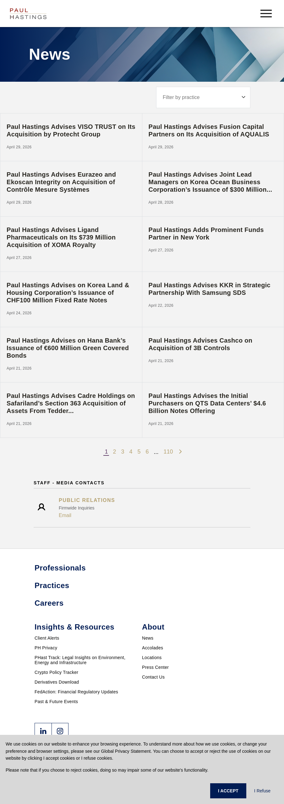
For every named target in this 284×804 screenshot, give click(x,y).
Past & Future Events (56, 701)
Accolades (152, 647)
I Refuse (262, 790)
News (147, 638)
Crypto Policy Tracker (56, 672)
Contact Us (153, 677)
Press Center (155, 667)
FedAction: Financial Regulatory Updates (76, 691)
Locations (152, 657)
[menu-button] (266, 13)
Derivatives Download (57, 682)
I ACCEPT (228, 790)
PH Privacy (46, 647)
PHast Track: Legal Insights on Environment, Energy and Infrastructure (80, 660)
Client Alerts (47, 638)
